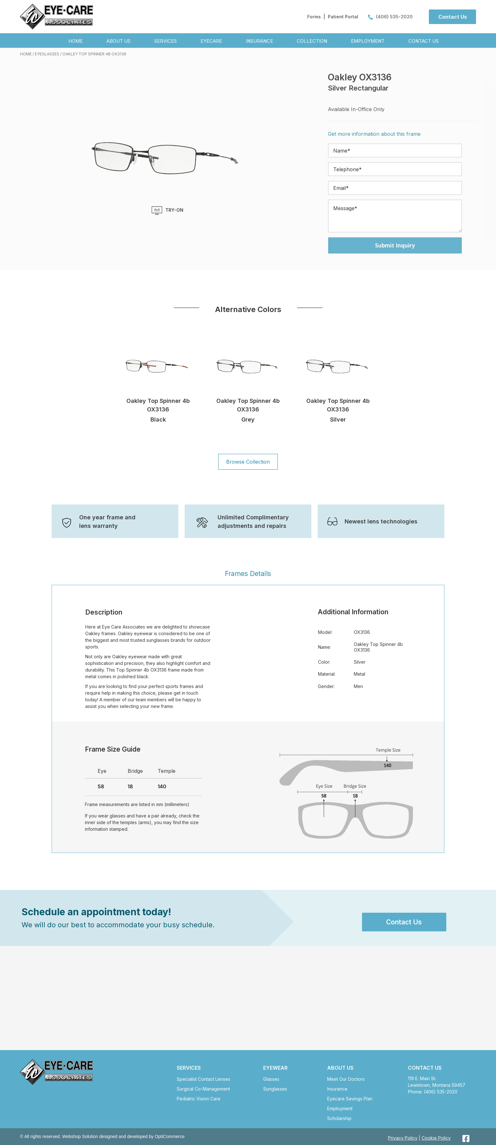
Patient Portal (343, 16)
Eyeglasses (47, 54)
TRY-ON (167, 210)
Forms (314, 16)
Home (26, 54)
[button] (452, 16)
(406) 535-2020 (390, 17)
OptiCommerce (170, 1136)
